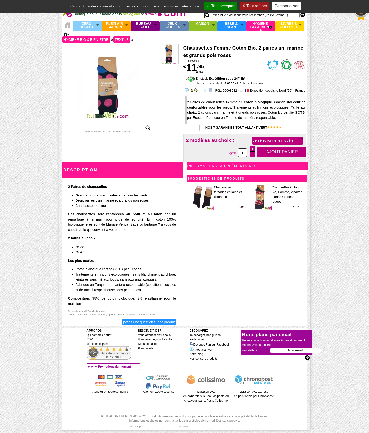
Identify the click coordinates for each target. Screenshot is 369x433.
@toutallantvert (201, 349)
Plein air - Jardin (115, 25)
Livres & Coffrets (289, 25)
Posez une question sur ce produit (149, 322)
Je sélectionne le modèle (273, 140)
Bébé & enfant (231, 25)
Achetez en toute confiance (110, 391)
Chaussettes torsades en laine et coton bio (228, 192)
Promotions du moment (114, 366)
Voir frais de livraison (248, 83)
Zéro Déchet (86, 25)
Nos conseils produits (203, 358)
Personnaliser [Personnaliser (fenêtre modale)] (287, 6)
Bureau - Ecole (144, 25)
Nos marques (136, 426)
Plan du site (145, 348)
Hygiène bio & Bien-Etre (260, 25)
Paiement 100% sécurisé (158, 391)
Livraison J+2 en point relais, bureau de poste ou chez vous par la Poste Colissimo (206, 396)
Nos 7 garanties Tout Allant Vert (243, 127)
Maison (202, 24)
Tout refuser (254, 6)
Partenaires (197, 339)
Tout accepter (221, 6)
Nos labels (183, 426)
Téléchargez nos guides (205, 335)
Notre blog (196, 354)
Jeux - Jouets (173, 25)
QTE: (233, 153)
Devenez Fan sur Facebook (209, 344)
